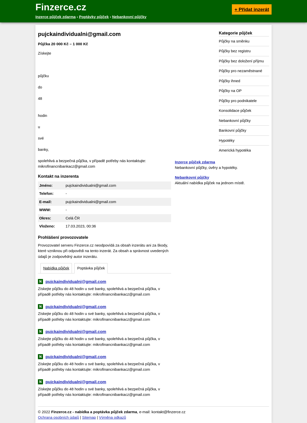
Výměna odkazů (112, 417)
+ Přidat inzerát (251, 9)
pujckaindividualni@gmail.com (75, 281)
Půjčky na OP (230, 90)
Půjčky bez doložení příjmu (241, 61)
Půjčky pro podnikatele (238, 101)
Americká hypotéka (235, 150)
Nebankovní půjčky (235, 120)
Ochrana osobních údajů (58, 417)
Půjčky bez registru (235, 51)
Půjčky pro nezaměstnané (240, 71)
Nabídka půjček (56, 268)
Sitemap (89, 417)
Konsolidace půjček (235, 110)
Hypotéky (227, 140)
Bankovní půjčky (232, 130)
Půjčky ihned (229, 81)
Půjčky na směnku (234, 41)
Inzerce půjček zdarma (195, 162)
